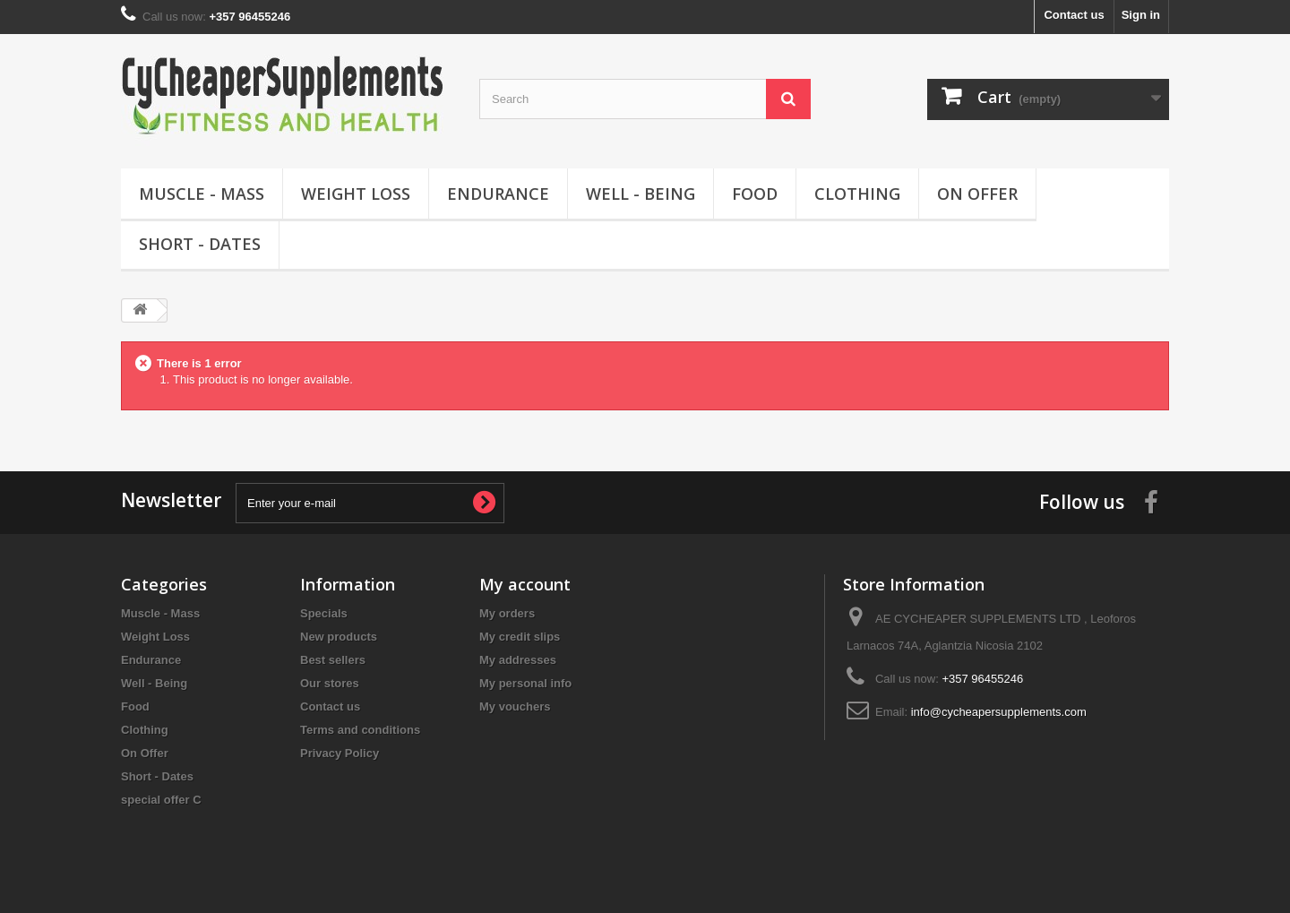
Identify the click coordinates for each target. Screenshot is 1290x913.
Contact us (1074, 15)
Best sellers (333, 660)
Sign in (1141, 15)
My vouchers (514, 706)
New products (338, 636)
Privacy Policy (339, 753)
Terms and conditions (360, 729)
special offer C (161, 799)
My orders (507, 613)
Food (755, 193)
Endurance (498, 193)
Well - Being (640, 193)
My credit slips (519, 636)
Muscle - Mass (201, 193)
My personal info (525, 683)
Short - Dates (200, 243)
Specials (324, 613)
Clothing (857, 193)
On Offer (977, 193)
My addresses (517, 660)
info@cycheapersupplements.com (999, 712)
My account (525, 584)
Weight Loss (355, 193)
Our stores (329, 683)
